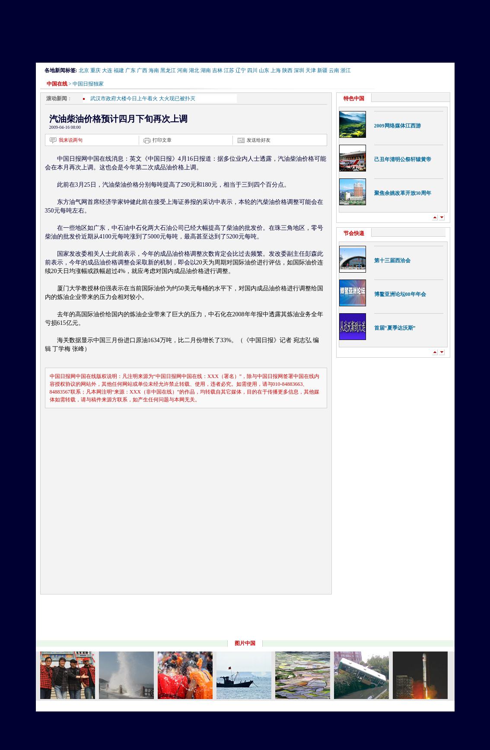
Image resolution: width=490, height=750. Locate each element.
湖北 (194, 70)
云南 (334, 70)
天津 (310, 70)
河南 (182, 70)
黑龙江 (168, 70)
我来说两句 (71, 140)
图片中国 (245, 643)
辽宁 (240, 70)
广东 (130, 70)
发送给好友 (258, 140)
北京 (84, 70)
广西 (142, 70)
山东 (264, 70)
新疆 (322, 70)
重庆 (95, 70)
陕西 (287, 70)
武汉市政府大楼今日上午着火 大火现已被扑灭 (142, 98)
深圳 (299, 70)
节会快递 (354, 233)
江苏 (229, 70)
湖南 (205, 70)
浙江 (345, 70)
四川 (252, 70)
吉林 (217, 70)
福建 (119, 70)
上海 (275, 70)
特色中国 (354, 98)
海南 (154, 70)
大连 (107, 70)
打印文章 (162, 140)
